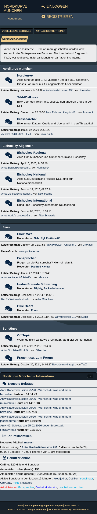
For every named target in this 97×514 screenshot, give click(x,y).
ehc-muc (43, 277)
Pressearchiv (26, 119)
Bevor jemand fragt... (64, 364)
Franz (34, 310)
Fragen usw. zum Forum (35, 357)
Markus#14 (43, 167)
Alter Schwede (47, 215)
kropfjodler (60, 478)
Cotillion (73, 478)
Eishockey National (31, 174)
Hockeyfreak (8, 429)
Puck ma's (24, 234)
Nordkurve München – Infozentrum (28, 376)
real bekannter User (71, 487)
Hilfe (20, 505)
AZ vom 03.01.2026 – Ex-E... (17, 134)
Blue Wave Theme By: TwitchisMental (68, 509)
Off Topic (23, 335)
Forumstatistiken (17, 436)
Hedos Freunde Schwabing (37, 284)
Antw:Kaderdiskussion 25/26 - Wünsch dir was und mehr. (36, 390)
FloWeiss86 (46, 134)
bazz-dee (85, 90)
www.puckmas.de (29, 251)
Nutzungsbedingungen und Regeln (43, 505)
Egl (43, 238)
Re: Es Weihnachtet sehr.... (16, 299)
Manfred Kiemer (40, 266)
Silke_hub (41, 350)
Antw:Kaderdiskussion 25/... (59, 90)
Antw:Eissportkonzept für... (16, 167)
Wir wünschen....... (65, 316)
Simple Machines (37, 509)
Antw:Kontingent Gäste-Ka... (17, 277)
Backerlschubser (53, 288)
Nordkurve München (15, 8)
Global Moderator (46, 487)
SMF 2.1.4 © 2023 (17, 509)
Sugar (84, 316)
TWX (84, 364)
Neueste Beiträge (18, 383)
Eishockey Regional (31, 152)
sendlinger (86, 478)
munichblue (7, 403)
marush (29, 442)
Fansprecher (26, 258)
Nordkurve (25, 75)
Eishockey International (34, 200)
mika (16, 482)
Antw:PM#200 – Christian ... (61, 244)
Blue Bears (25, 306)
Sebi (36, 238)
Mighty (38, 288)
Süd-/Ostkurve (27, 97)
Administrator (8, 487)
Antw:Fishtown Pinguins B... (61, 112)
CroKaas (88, 244)
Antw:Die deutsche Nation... (17, 193)
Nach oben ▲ (72, 505)
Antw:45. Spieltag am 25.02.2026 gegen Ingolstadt (32, 425)
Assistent (88, 112)
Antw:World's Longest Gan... (17, 215)
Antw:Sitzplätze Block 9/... (15, 350)
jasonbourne (45, 193)
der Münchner (45, 299)
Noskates (26, 482)
